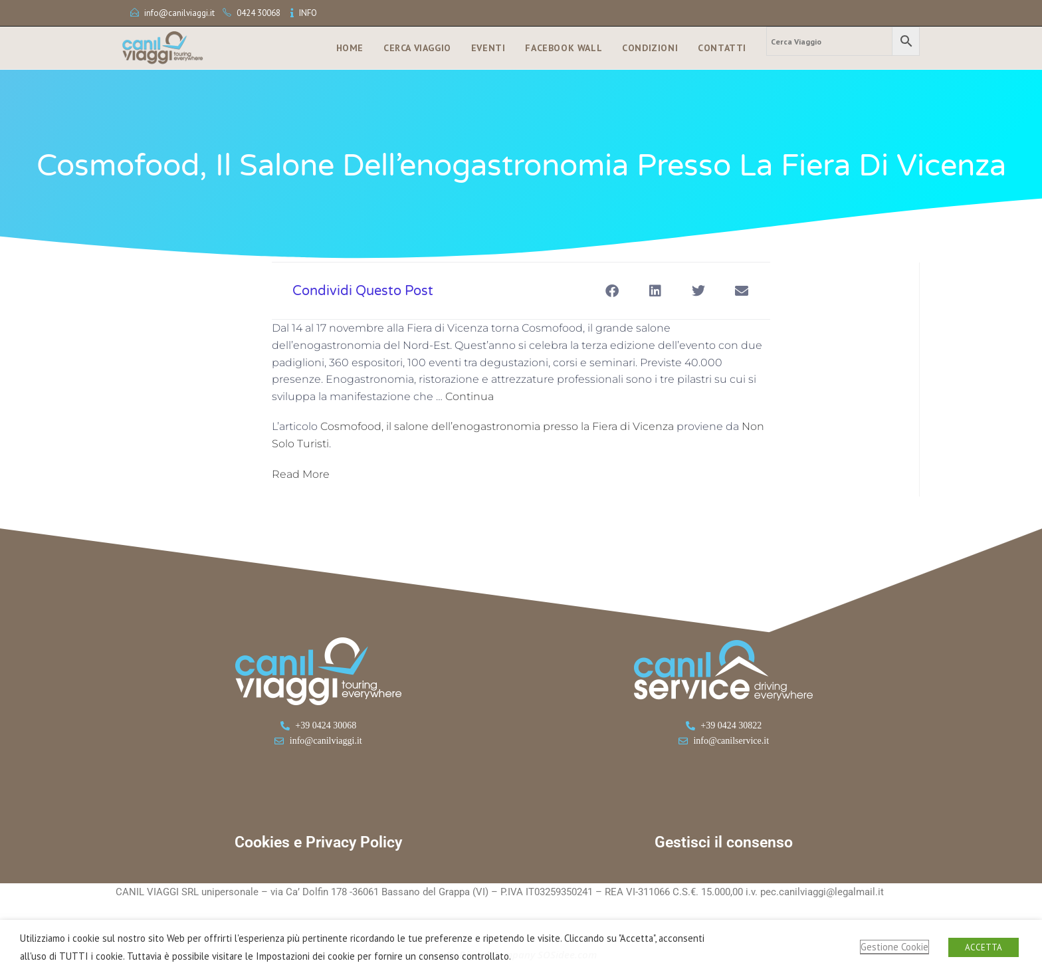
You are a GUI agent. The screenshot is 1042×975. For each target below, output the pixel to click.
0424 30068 (258, 13)
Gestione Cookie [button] (894, 946)
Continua (469, 396)
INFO (308, 13)
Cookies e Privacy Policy (318, 842)
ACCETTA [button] (983, 947)
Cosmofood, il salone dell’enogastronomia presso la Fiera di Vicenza (497, 426)
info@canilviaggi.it (179, 13)
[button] (612, 291)
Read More (301, 474)
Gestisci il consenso (724, 842)
